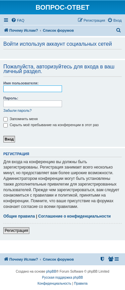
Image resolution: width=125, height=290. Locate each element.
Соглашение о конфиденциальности (74, 216)
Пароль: (10, 98)
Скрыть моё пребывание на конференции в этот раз (51, 125)
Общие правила (19, 216)
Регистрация (16, 230)
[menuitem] (17, 20)
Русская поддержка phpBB (62, 277)
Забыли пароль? (17, 110)
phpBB (51, 271)
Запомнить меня (20, 119)
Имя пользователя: (21, 83)
